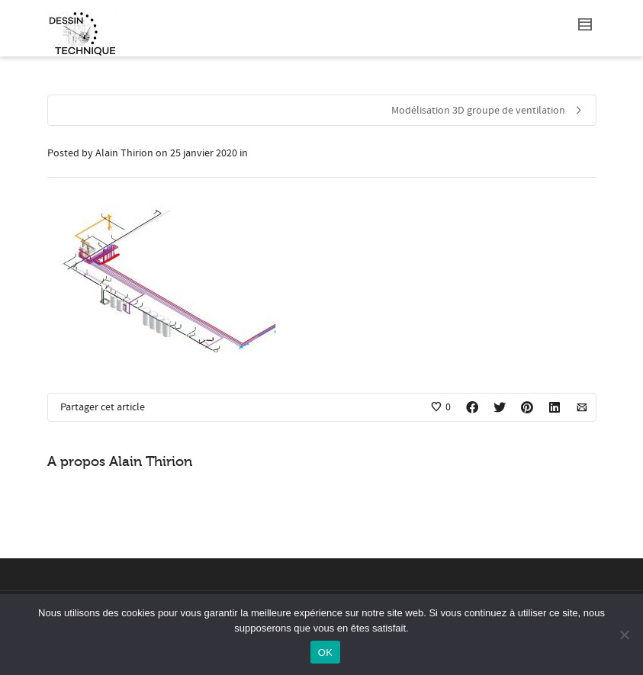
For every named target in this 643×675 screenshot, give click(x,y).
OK (325, 652)
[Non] (624, 634)
